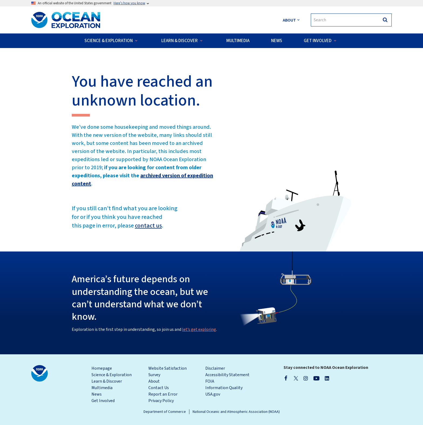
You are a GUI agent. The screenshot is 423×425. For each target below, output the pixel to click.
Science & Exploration (111, 375)
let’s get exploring (199, 329)
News (96, 394)
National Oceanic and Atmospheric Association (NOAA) (236, 411)
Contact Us (158, 388)
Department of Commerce (165, 411)
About (154, 381)
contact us (148, 225)
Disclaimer (215, 368)
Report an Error (163, 394)
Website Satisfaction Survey (167, 371)
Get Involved (103, 401)
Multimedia (101, 388)
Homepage (101, 368)
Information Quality (224, 388)
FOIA (209, 381)
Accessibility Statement (227, 375)
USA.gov (212, 394)
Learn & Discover (106, 381)
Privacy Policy (161, 401)
